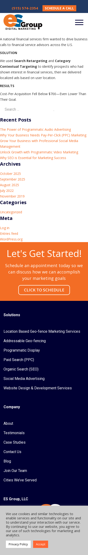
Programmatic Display (22, 350)
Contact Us (12, 452)
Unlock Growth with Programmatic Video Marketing (39, 152)
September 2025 (12, 179)
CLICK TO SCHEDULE (44, 290)
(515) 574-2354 (25, 8)
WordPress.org (11, 239)
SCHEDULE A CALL (59, 8)
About (8, 423)
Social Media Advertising (24, 378)
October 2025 (10, 173)
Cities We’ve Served (20, 480)
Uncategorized (11, 212)
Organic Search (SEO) (21, 369)
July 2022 (7, 190)
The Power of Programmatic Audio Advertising (35, 129)
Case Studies (15, 442)
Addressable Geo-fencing (25, 341)
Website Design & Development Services (38, 388)
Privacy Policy (18, 544)
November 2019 (12, 196)
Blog (7, 461)
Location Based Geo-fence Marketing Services (42, 331)
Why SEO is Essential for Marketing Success (33, 158)
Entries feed (9, 233)
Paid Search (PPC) (19, 359)
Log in (4, 228)
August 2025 (9, 185)
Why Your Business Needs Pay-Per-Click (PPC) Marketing (43, 135)
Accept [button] (40, 544)
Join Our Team (15, 470)
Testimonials (14, 433)
